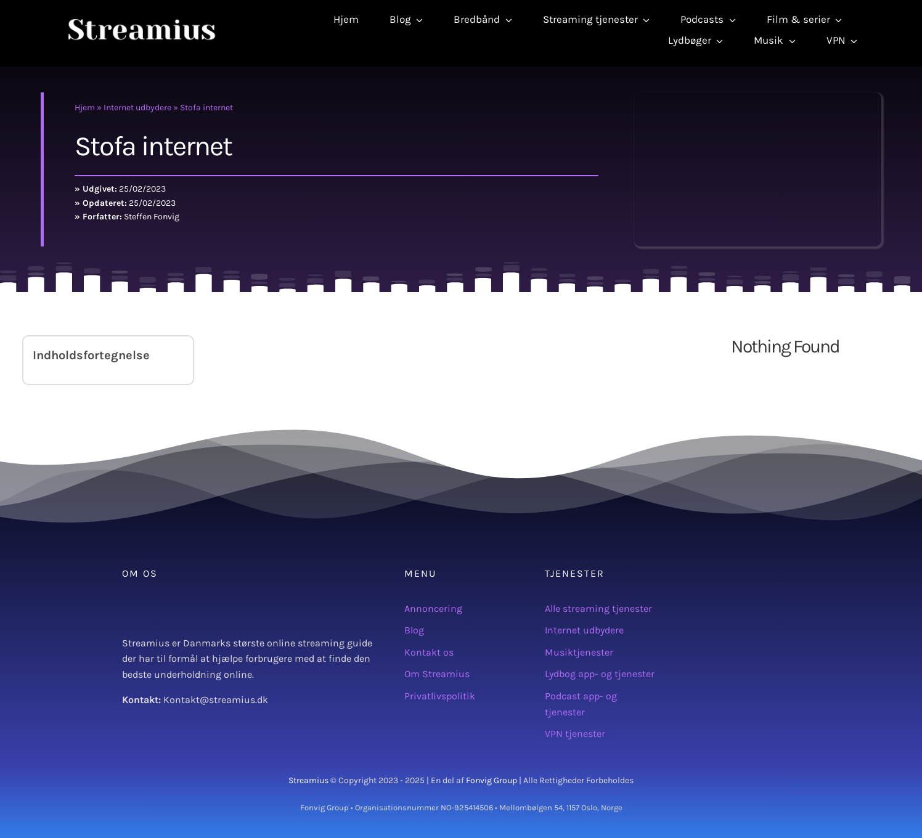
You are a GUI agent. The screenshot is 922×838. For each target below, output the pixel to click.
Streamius (308, 780)
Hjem (85, 107)
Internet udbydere (137, 107)
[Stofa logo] (758, 97)
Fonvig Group (491, 780)
